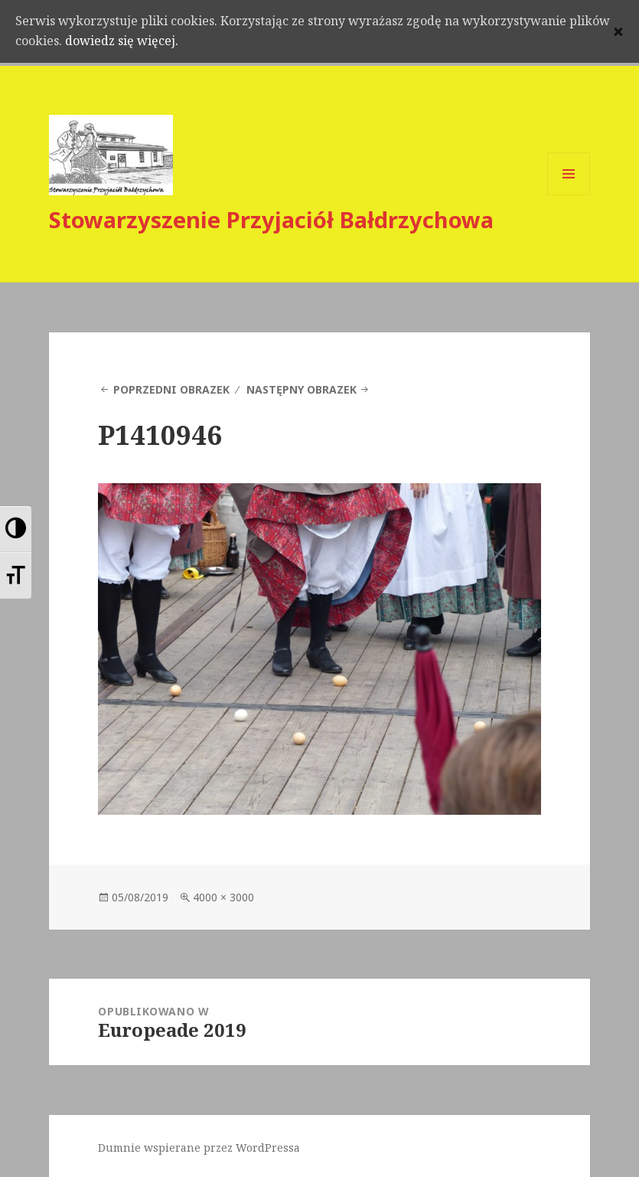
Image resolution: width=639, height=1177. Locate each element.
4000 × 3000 (223, 897)
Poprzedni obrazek (171, 389)
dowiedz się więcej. (173, 43)
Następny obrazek (301, 389)
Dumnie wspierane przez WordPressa (199, 1147)
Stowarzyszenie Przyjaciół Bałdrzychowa (271, 219)
